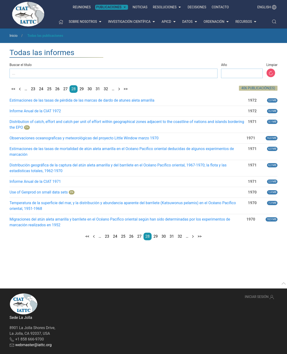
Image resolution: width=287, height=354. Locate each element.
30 (90, 89)
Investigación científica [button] (132, 21)
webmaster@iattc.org (33, 345)
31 (98, 89)
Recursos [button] (246, 21)
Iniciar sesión (259, 297)
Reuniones (82, 7)
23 (33, 89)
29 (81, 89)
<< (13, 89)
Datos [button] (190, 21)
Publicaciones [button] (111, 7)
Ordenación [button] (217, 21)
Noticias (140, 7)
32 (106, 89)
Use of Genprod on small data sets (39, 192)
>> (126, 89)
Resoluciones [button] (167, 7)
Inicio (14, 36)
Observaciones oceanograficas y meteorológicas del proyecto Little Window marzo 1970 (84, 138)
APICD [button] (169, 21)
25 (49, 89)
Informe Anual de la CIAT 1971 (35, 181)
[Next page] (119, 89)
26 (57, 89)
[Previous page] (20, 89)
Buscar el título (21, 65)
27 (65, 89)
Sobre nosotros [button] (86, 21)
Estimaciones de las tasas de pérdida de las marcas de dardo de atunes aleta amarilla (82, 100)
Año (224, 65)
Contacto (220, 7)
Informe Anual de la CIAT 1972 (35, 111)
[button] (274, 21)
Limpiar (271, 65)
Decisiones (197, 7)
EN (27, 127)
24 (41, 89)
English (267, 7)
